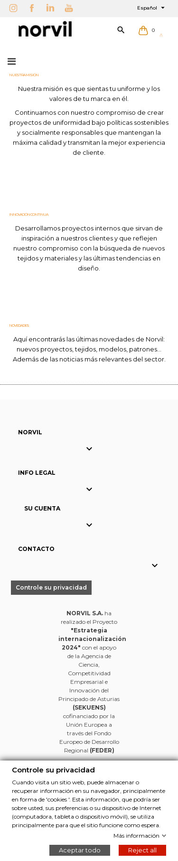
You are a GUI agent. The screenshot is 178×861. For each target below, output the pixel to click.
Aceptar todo (80, 849)
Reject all (142, 849)
